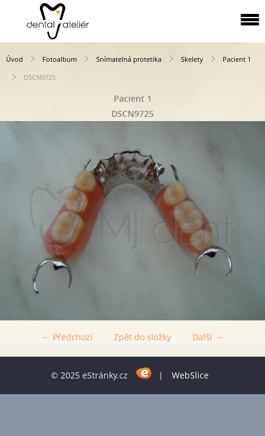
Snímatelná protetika (129, 59)
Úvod (14, 59)
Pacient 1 (237, 59)
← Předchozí (67, 337)
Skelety (192, 59)
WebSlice (190, 375)
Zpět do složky (142, 337)
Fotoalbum (59, 59)
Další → (207, 337)
